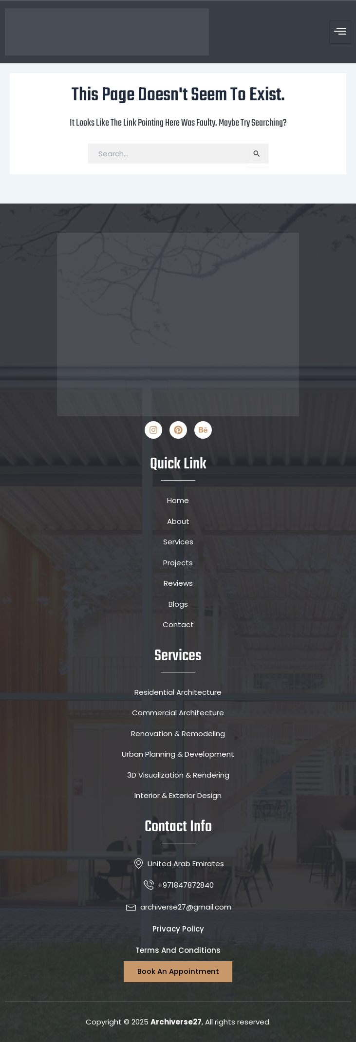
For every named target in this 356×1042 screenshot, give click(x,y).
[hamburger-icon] (340, 32)
